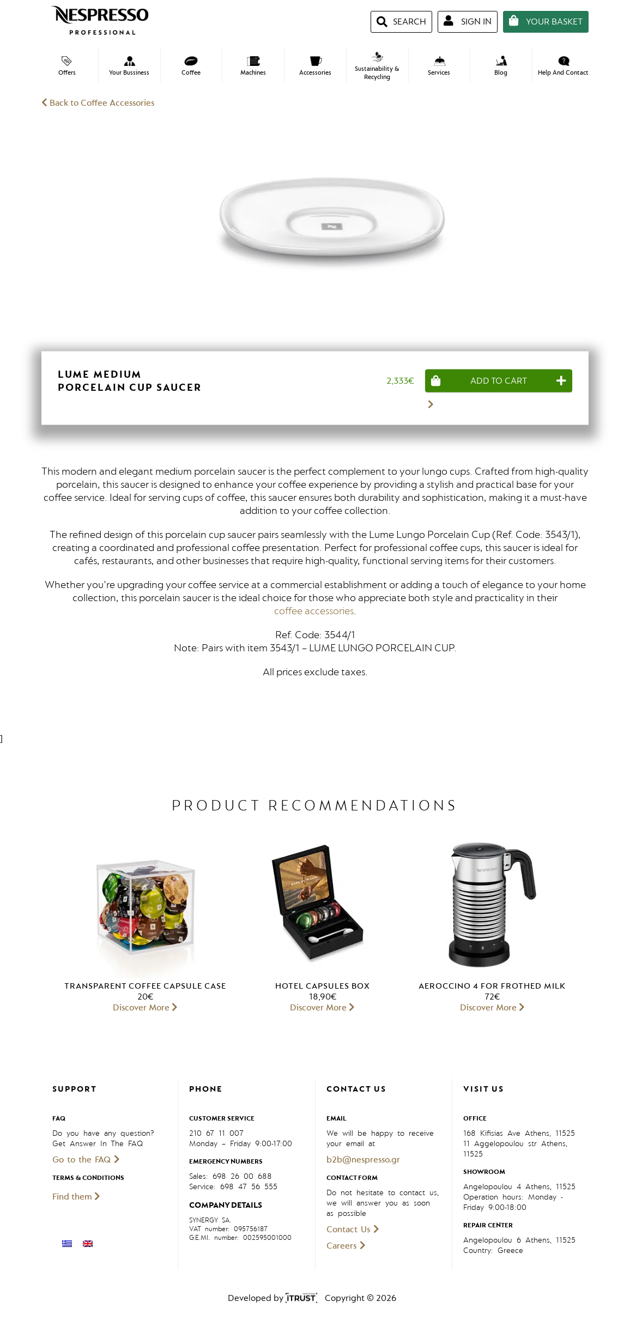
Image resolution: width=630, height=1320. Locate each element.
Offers (67, 66)
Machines (253, 66)
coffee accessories (314, 610)
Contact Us (352, 1229)
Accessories (315, 66)
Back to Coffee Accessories (97, 103)
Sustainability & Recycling (377, 66)
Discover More (145, 1007)
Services (439, 66)
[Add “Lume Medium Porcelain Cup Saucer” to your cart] (498, 380)
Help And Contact (563, 66)
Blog (501, 66)
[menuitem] (67, 1243)
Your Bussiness (129, 66)
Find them (76, 1196)
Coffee (191, 66)
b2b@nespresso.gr (363, 1159)
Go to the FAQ (86, 1159)
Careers (346, 1245)
